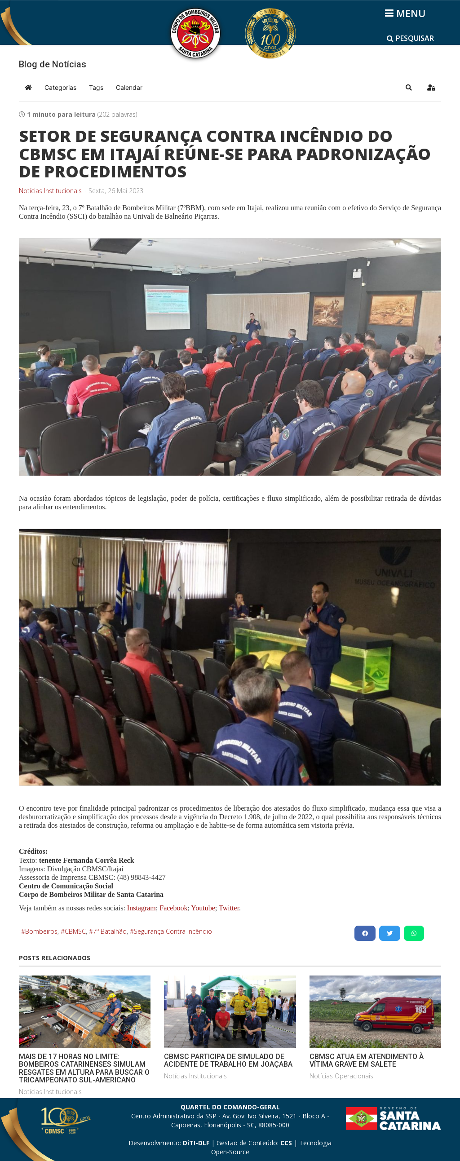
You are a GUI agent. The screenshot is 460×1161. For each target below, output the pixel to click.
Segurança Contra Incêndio (173, 931)
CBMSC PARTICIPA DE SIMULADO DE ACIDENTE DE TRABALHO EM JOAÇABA (228, 1060)
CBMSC (75, 931)
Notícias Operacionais (341, 1076)
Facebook (173, 908)
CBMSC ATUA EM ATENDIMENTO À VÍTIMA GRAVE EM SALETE (367, 1060)
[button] (409, 87)
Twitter (229, 908)
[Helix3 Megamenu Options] (406, 13)
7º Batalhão (110, 931)
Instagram (141, 908)
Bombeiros (41, 931)
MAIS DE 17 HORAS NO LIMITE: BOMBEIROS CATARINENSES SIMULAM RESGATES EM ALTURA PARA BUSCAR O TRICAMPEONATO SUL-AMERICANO (84, 1068)
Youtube (202, 908)
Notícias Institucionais (50, 190)
